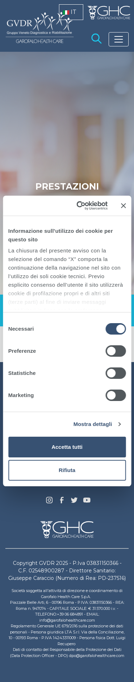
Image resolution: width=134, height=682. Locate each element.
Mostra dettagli (92, 424)
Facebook (61, 502)
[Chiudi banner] (123, 205)
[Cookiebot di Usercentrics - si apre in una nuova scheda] (80, 205)
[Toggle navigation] (119, 39)
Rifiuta (67, 470)
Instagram (49, 502)
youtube (86, 501)
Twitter (74, 502)
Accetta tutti (67, 447)
